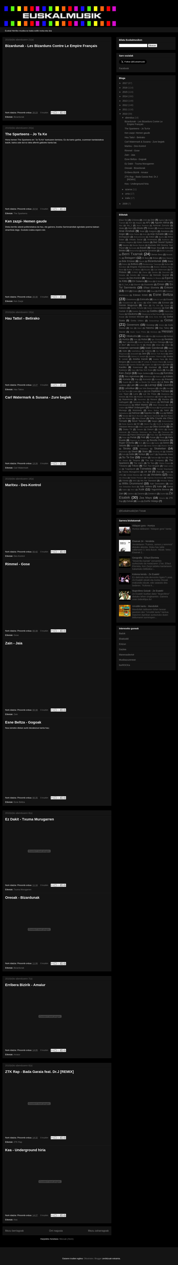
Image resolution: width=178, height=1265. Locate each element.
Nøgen (155, 421)
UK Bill (147, 471)
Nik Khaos (126, 418)
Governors (133, 324)
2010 (125, 114)
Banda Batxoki (138, 245)
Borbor (167, 264)
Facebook (124, 68)
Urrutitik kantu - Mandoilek (145, 606)
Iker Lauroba (128, 342)
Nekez (169, 413)
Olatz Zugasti (144, 427)
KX (133, 382)
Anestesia (165, 231)
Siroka (127, 448)
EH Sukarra (138, 281)
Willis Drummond (132, 483)
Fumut (166, 305)
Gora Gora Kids (155, 317)
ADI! (130, 223)
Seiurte (122, 445)
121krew (135, 220)
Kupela (125, 382)
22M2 (145, 220)
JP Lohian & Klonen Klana (152, 362)
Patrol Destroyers (138, 435)
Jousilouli (134, 362)
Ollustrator (88, 1258)
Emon (160, 284)
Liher (168, 388)
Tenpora (136, 460)
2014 (125, 96)
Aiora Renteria (143, 225)
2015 (125, 92)
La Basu (165, 382)
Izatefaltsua (136, 351)
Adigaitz (139, 223)
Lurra (135, 394)
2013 (125, 101)
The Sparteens (20, 213)
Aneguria (153, 231)
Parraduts (123, 435)
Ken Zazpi (18, 301)
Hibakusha (131, 336)
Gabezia (123, 308)
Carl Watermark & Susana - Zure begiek (38, 397)
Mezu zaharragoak (98, 1230)
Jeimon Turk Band (157, 354)
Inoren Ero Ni (136, 345)
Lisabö (135, 391)
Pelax (124, 437)
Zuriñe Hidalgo (151, 501)
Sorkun (141, 454)
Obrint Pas (148, 424)
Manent (153, 399)
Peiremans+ (167, 435)
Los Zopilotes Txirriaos (158, 391)
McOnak (165, 402)
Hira (150, 336)
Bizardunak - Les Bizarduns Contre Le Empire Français (51, 46)
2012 (125, 105)
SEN (142, 446)
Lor (142, 391)
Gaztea (122, 649)
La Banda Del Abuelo (148, 382)
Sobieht (169, 452)
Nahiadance (124, 413)
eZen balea (152, 303)
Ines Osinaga (159, 342)
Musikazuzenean (127, 659)
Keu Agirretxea (132, 376)
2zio (153, 220)
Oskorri (150, 429)
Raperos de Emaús (138, 440)
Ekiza (150, 281)
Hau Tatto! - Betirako (22, 318)
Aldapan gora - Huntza (143, 525)
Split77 (152, 454)
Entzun (122, 644)
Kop (137, 379)
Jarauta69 (134, 354)
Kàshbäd (153, 367)
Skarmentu (123, 452)
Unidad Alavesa (133, 475)
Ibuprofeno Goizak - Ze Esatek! (147, 590)
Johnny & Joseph (138, 356)
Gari (167, 308)
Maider (161, 397)
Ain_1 (129, 225)
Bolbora (135, 264)
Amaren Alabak (164, 228)
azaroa (129, 189)
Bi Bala (145, 258)
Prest (162, 437)
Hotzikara (159, 336)
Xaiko (159, 486)
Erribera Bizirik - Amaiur (25, 985)
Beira (167, 248)
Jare (144, 353)
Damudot (166, 272)
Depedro (122, 278)
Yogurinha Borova (160, 489)
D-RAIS (135, 272)
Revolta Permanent (159, 440)
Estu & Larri (158, 299)
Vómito (125, 481)
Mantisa (165, 399)
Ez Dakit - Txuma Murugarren (29, 819)
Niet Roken (168, 416)
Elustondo (148, 284)
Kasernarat (138, 367)
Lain (133, 385)
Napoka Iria (150, 413)
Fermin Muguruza (128, 305)
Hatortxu (150, 328)
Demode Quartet (161, 275)
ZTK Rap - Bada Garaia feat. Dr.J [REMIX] (39, 1072)
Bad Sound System (163, 242)
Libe (160, 388)
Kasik (165, 367)
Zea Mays (146, 497)
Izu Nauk (160, 351)
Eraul (153, 291)
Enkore (168, 287)
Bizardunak (19, 117)
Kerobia (168, 373)
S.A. (140, 443)
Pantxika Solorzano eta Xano (144, 432)
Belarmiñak (134, 251)
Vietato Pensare (137, 478)
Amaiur (17, 1054)
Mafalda (122, 397)
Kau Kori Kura (146, 370)
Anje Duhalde (157, 234)
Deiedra (133, 275)
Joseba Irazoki (140, 359)
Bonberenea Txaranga (152, 264)
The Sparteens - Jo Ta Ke (26, 134)
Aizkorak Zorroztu (161, 225)
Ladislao (123, 385)
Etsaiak (169, 299)
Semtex (133, 446)
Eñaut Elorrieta (151, 287)
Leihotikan (130, 388)
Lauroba (168, 384)
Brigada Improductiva (140, 267)
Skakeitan (160, 448)
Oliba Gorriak (159, 426)
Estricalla (144, 299)
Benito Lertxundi (166, 251)
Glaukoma (132, 314)
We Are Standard (148, 481)
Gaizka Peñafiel (137, 308)
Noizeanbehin (167, 421)
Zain (16, 714)
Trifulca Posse (164, 463)
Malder (170, 397)
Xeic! (133, 490)
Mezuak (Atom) (66, 1239)
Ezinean (165, 303)
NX (138, 424)
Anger (122, 234)
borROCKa (124, 665)
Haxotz (122, 332)
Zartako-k (152, 494)
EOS (127, 291)
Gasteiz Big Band (139, 311)
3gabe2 (162, 220)
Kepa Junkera (143, 373)
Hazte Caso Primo (138, 332)
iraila (127, 198)
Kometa (126, 379)
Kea (15, 1219)
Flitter (145, 305)
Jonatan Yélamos (156, 356)
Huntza (125, 339)
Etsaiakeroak (128, 303)
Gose (16, 635)
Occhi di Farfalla (163, 424)
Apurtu (161, 237)
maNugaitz (124, 402)
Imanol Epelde (143, 342)
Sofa (124, 454)
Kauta (159, 370)
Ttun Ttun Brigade (151, 466)
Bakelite (126, 245)
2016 (125, 87)
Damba (155, 272)
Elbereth (137, 285)
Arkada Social (135, 239)
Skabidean (144, 449)
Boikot (124, 264)
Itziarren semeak (129, 347)
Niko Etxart (141, 418)
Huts (135, 339)
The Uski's (138, 463)
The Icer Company (154, 460)
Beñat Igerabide (149, 251)
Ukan (158, 472)
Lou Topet (123, 394)
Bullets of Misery (133, 270)
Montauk (152, 408)
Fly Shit (156, 305)
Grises (161, 325)
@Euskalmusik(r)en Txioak (132, 511)
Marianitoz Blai (139, 402)
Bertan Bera (157, 254)
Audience (166, 240)
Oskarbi (140, 429)
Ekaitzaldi (124, 638)
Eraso (135, 291)
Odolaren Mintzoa (127, 427)
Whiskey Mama (166, 481)
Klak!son (159, 376)
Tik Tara (150, 463)
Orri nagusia (56, 1230)
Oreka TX (127, 429)
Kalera (159, 365)
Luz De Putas (149, 394)
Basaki (143, 248)
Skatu (145, 451)
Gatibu (154, 310)
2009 (125, 203)
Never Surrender (154, 416)
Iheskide (169, 339)
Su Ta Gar (128, 457)
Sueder (144, 457)
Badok (122, 633)
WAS (135, 481)
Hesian (167, 331)
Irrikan (158, 345)
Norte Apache (127, 424)
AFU (148, 222)
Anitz (145, 234)
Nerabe (125, 416)
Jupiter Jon (149, 365)
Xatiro (124, 490)
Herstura (153, 332)
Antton (152, 237)
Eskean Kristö (140, 295)
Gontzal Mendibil (136, 317)
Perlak (133, 437)
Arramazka (152, 239)
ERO (160, 291)
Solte (131, 454)
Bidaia (155, 258)
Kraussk (169, 379)
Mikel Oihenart (159, 405)
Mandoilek (142, 399)
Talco (163, 458)
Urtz (145, 475)
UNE (121, 475)
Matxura (153, 402)
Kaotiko (123, 367)
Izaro (170, 348)
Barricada (132, 248)
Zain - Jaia (13, 643)
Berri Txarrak (132, 254)
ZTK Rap (18, 1142)
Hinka (143, 336)
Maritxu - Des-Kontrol (23, 485)
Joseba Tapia (158, 359)
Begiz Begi (156, 248)
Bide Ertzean (128, 261)
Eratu (144, 291)
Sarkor (157, 443)
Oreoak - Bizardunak (22, 898)
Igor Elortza (156, 339)
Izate (125, 351)
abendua (129, 117)
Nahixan (136, 413)
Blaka (170, 261)
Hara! (139, 328)
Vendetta (156, 474)
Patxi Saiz (154, 435)
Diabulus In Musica (153, 278)
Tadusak (154, 458)
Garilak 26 (123, 311)
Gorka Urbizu (137, 321)
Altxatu (139, 228)
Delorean (144, 275)
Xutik (141, 489)
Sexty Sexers (152, 446)
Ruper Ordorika (126, 443)
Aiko (121, 225)
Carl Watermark (21, 468)
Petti (143, 437)
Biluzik (141, 261)
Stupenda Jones (165, 454)
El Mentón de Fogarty (164, 281)
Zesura (162, 498)
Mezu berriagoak (14, 1230)
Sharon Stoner (167, 446)
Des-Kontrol (19, 556)
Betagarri (130, 257)
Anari (142, 231)
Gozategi (150, 325)
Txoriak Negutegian (165, 469)
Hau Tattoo (19, 389)
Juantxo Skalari (135, 365)
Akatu (121, 228)
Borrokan (122, 267)
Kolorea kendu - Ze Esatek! (146, 574)
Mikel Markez (141, 404)
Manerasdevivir (126, 654)
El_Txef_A (126, 285)
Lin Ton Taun (124, 391)
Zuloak (129, 501)
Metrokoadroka (125, 405)
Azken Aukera (143, 242)
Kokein (169, 376)
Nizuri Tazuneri (139, 421)
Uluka (167, 472)
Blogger (98, 1258)
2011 (125, 109)
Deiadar (122, 275)
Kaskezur (123, 370)
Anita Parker (134, 234)
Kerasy (157, 373)
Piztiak (153, 437)
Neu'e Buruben (138, 416)
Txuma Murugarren (22, 889)
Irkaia (148, 345)
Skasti (134, 451)
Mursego (123, 410)
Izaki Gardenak (154, 347)
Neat (161, 413)
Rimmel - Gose (17, 564)
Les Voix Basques (147, 388)
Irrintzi (167, 345)
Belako (122, 250)
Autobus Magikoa (126, 242)
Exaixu (140, 303)
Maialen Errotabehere (146, 397)
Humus (169, 336)
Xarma (170, 486)
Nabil (166, 410)
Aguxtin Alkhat (162, 222)
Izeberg (148, 351)
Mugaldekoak (164, 408)
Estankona (131, 299)
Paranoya (165, 432)
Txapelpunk (130, 469)
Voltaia (170, 478)
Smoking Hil (157, 452)
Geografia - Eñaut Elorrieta (145, 557)
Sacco (148, 443)
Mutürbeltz (137, 410)
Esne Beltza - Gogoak (23, 722)
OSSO (160, 429)
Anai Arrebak (127, 231)
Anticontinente (139, 237)
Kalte (167, 365)
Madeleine (165, 394)
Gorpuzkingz (154, 321)
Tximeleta (145, 468)
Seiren (166, 443)
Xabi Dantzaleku (157, 484)
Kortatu (158, 379)
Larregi (152, 384)
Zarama (140, 494)
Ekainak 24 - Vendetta (143, 541)
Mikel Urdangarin (136, 407)
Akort (130, 228)
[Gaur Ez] (123, 220)
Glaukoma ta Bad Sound (151, 314)
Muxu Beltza (153, 410)
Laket (141, 385)
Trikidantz (123, 466)
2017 (125, 83)
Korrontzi (147, 379)
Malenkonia (127, 399)
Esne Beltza (19, 802)
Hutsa (144, 339)
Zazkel (162, 494)
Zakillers (130, 494)
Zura (139, 501)
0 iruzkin (44, 112)
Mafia (131, 397)
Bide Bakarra (167, 258)
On (171, 426)
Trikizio (135, 465)
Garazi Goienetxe (154, 308)
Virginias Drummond (155, 478)
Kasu (133, 370)
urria (127, 193)
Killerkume (148, 376)
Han (131, 328)
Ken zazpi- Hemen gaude (26, 221)
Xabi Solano (146, 486)
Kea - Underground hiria (25, 1150)
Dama (144, 272)
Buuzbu (147, 270)
